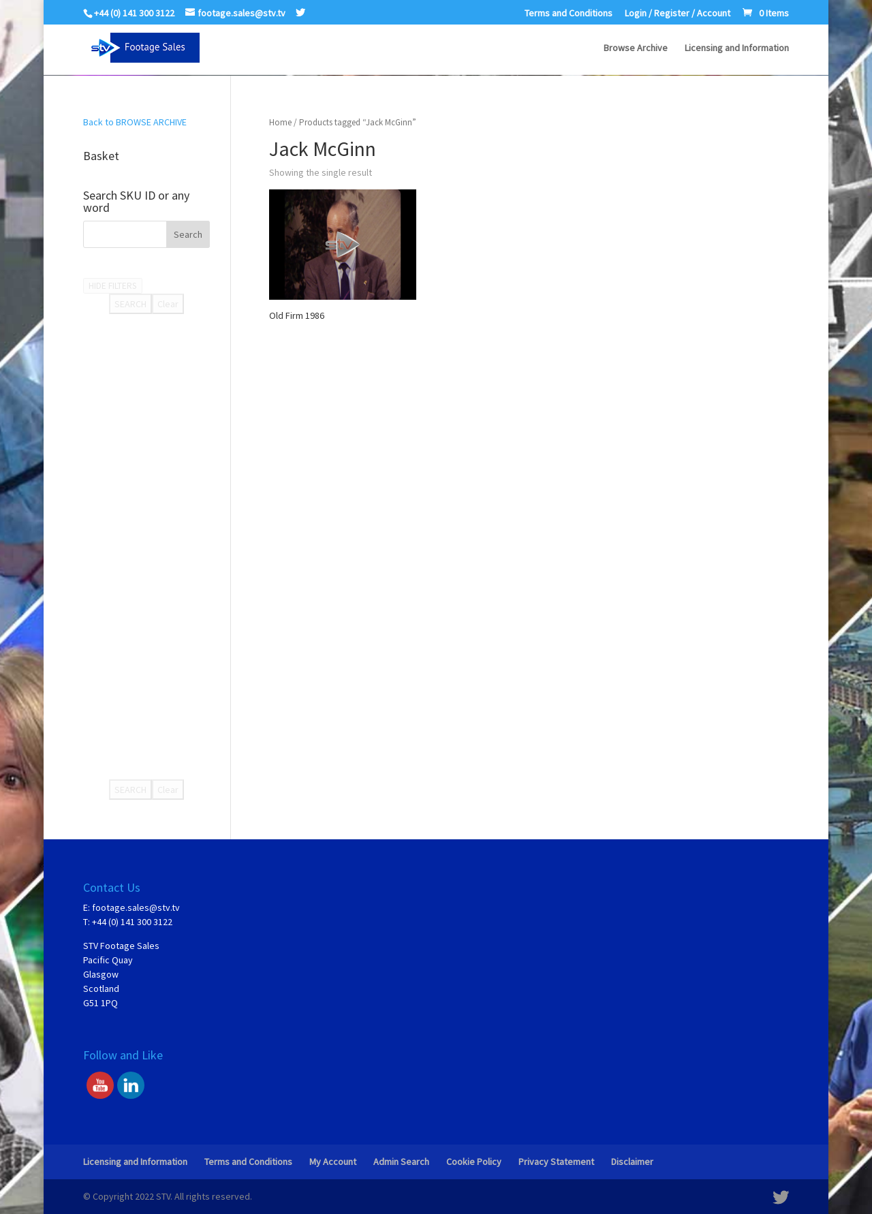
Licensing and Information (737, 48)
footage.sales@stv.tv (136, 907)
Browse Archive (636, 48)
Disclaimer (632, 1161)
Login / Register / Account (677, 13)
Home (280, 122)
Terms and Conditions (568, 13)
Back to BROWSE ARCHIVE (135, 122)
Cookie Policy (473, 1161)
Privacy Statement (556, 1161)
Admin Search (401, 1161)
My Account (332, 1161)
